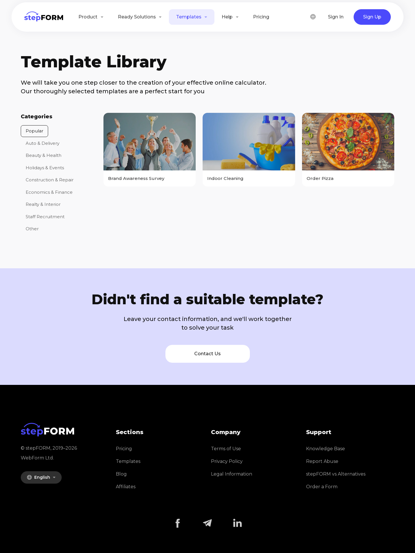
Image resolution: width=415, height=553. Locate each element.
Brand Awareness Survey (136, 178)
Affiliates (125, 486)
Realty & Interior (43, 204)
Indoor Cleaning (225, 178)
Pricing (261, 17)
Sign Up (372, 17)
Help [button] (228, 17)
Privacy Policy (227, 461)
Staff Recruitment (45, 216)
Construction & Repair (49, 180)
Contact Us (207, 353)
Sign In (336, 17)
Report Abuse (322, 461)
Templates (128, 461)
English (39, 477)
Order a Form (321, 486)
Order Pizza (320, 178)
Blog (121, 474)
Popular (34, 131)
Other (32, 228)
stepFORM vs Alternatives (335, 474)
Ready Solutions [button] (137, 17)
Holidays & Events (45, 167)
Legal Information (231, 474)
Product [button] (88, 17)
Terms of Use (226, 448)
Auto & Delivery (42, 143)
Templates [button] (189, 17)
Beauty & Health (43, 155)
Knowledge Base (325, 448)
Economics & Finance (49, 192)
